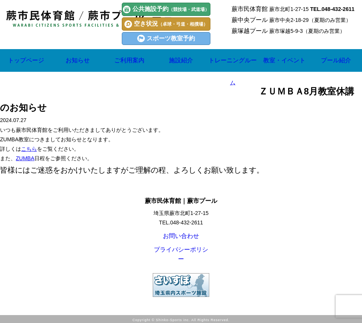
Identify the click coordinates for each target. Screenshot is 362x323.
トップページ (26, 60)
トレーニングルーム (232, 71)
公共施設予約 (166, 9)
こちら (29, 149)
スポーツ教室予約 (166, 38)
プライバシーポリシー (181, 255)
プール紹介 (336, 60)
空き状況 (166, 24)
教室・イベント (284, 71)
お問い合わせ (181, 238)
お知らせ (78, 60)
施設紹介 (181, 60)
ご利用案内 (129, 60)
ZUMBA (25, 158)
